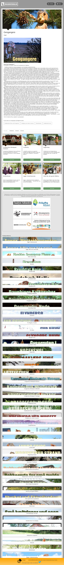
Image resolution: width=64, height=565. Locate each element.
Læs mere (12, 159)
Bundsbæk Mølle (32, 278)
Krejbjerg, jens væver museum (27, 123)
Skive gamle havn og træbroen (32, 498)
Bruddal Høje (32, 271)
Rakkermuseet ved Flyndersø (32, 469)
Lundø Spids (32, 447)
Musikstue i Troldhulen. (32, 462)
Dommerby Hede (32, 308)
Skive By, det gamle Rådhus (51, 176)
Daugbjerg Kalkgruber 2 (32, 300)
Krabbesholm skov (47, 123)
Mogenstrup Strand (32, 454)
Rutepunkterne (6, 235)
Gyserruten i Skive (32, 344)
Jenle (32, 359)
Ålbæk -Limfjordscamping (32, 557)
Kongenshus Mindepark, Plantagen (32, 396)
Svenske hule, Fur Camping (32, 520)
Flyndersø (32, 315)
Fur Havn (32, 330)
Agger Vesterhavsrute (29, 176)
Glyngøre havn (32, 337)
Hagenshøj (46, 147)
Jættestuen (32, 374)
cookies (27, 560)
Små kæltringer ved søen (32, 513)
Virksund (32, 542)
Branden (32, 264)
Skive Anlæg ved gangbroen (32, 484)
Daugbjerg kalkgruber (32, 293)
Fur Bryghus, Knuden (32, 322)
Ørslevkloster (38, 123)
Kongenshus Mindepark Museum (32, 381)
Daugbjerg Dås (32, 286)
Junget (32, 366)
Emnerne (17, 130)
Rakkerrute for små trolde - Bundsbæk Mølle (32, 476)
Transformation (32, 528)
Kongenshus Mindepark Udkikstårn (32, 388)
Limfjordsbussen (32, 425)
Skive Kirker (32, 506)
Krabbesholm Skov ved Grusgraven (12, 123)
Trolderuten (12, 130)
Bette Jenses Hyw (32, 256)
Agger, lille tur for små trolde (32, 249)
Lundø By (26, 147)
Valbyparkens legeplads (32, 535)
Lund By (32, 432)
